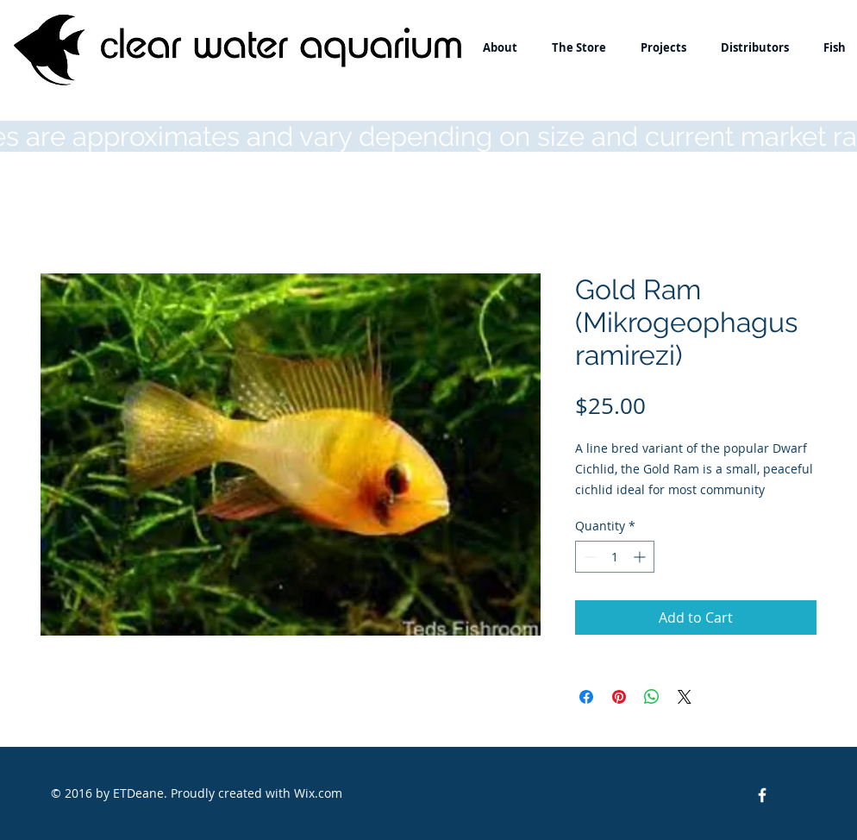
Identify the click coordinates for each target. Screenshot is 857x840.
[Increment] (641, 557)
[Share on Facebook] (586, 696)
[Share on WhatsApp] (651, 696)
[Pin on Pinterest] (619, 696)
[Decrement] (588, 557)
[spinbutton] (614, 557)
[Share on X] (684, 696)
